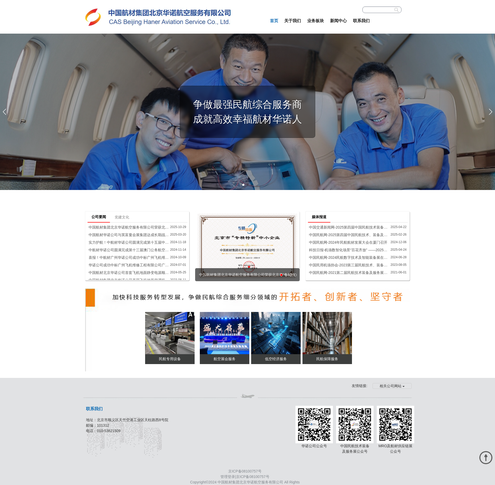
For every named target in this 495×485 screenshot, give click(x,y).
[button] (243, 185)
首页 (274, 21)
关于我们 (292, 21)
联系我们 (361, 21)
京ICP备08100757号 (245, 471)
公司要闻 (98, 217)
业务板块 (315, 21)
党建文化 (122, 217)
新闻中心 (338, 21)
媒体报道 (319, 217)
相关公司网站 (392, 386)
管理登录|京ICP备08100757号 (244, 477)
